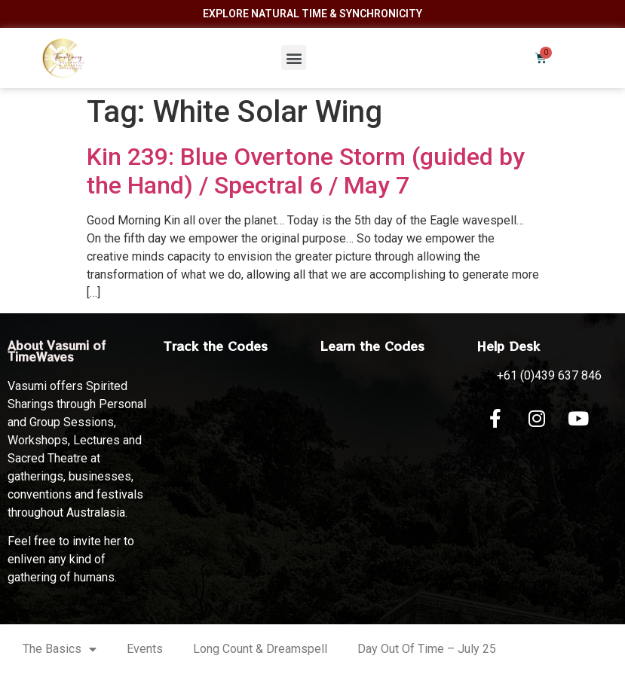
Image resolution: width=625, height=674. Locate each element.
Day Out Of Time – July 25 (426, 649)
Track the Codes (216, 346)
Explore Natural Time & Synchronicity (312, 14)
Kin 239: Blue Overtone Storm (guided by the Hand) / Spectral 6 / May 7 (306, 171)
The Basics (60, 649)
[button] (293, 57)
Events (145, 649)
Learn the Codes (372, 346)
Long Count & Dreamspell (260, 649)
